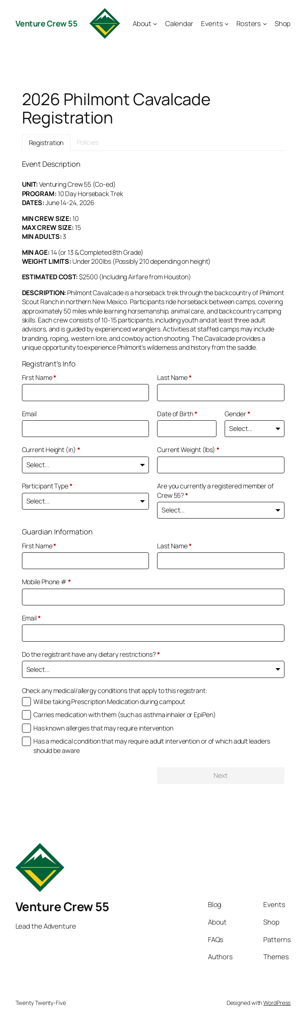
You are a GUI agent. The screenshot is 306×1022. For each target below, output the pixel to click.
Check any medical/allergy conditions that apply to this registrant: (115, 690)
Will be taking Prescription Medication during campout (109, 701)
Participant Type (47, 485)
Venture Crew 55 (46, 23)
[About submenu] (155, 23)
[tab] (46, 143)
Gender (237, 413)
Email (29, 413)
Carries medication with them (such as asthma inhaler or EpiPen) (124, 714)
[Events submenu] (227, 23)
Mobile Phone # (46, 581)
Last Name (174, 377)
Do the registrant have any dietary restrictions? (91, 654)
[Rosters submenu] (265, 23)
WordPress (277, 1003)
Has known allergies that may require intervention (103, 728)
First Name (39, 377)
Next (220, 775)
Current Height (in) (51, 449)
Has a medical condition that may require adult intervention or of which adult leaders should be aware (152, 746)
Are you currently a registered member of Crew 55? (215, 490)
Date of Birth (177, 413)
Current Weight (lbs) (188, 449)
